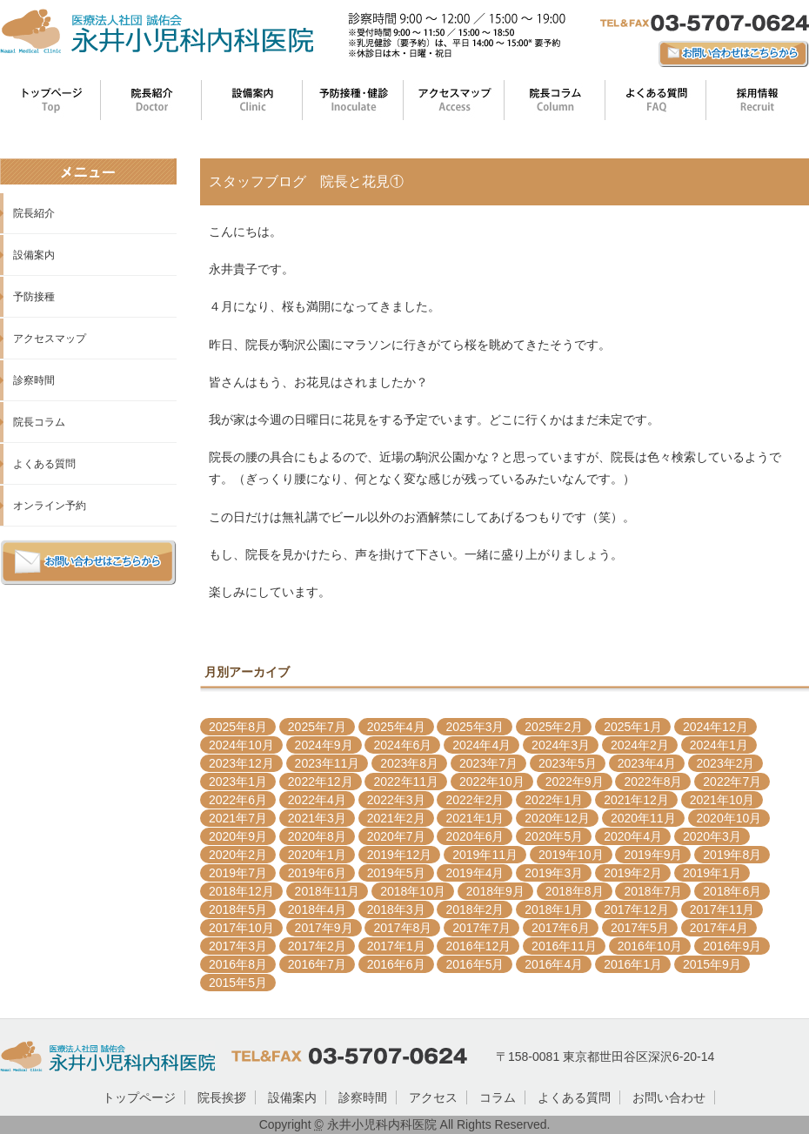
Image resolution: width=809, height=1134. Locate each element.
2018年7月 (653, 891)
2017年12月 (636, 909)
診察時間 (34, 380)
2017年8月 (402, 928)
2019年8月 (732, 855)
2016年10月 (650, 946)
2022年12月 (320, 781)
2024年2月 (640, 745)
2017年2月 (317, 946)
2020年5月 (554, 836)
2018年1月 (554, 909)
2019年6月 (317, 873)
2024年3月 (561, 745)
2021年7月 (238, 818)
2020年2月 (238, 855)
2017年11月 (722, 909)
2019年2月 (633, 873)
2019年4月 (474, 873)
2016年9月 (732, 946)
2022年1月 (554, 800)
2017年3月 (238, 946)
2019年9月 (653, 855)
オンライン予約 (49, 506)
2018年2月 (474, 909)
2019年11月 (485, 855)
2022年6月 (238, 800)
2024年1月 (719, 745)
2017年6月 (561, 928)
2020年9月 (238, 836)
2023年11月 (327, 763)
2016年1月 (633, 964)
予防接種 (34, 297)
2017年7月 (481, 928)
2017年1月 (396, 946)
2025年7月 (317, 727)
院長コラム (39, 422)
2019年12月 (399, 855)
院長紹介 (34, 213)
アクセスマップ (49, 338)
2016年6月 (396, 964)
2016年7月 (317, 964)
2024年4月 (481, 745)
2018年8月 (574, 891)
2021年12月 (636, 800)
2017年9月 (324, 928)
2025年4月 (396, 727)
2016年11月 (564, 946)
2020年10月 (729, 818)
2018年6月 (732, 891)
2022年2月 (474, 800)
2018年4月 (317, 909)
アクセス (433, 1097)
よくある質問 (44, 464)
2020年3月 (712, 836)
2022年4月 (317, 800)
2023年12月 (241, 763)
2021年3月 (317, 818)
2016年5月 (474, 964)
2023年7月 (488, 763)
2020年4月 (633, 836)
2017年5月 (640, 928)
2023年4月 (647, 763)
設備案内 (34, 255)
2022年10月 (492, 781)
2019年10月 (571, 855)
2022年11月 (405, 781)
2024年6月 (402, 745)
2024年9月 (324, 745)
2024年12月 (715, 727)
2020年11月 (643, 818)
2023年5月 (567, 763)
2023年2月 (726, 763)
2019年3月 (554, 873)
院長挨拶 (221, 1097)
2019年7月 (238, 873)
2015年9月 (712, 964)
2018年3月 (396, 909)
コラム (497, 1097)
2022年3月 (396, 800)
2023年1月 (238, 781)
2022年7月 (732, 781)
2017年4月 (719, 928)
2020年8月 (317, 836)
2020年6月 (474, 836)
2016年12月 (478, 946)
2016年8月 (238, 964)
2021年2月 (396, 818)
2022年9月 (574, 781)
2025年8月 (238, 727)
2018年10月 (412, 891)
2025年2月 (554, 727)
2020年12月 (557, 818)
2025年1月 (633, 727)
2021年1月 (474, 818)
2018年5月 (238, 909)
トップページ (139, 1097)
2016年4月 (554, 964)
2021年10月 (722, 800)
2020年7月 (396, 836)
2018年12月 (241, 891)
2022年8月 (653, 781)
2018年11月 (327, 891)
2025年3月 (474, 727)
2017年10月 (241, 928)
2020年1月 (317, 855)
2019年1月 (712, 873)
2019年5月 (396, 873)
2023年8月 (409, 763)
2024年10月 (241, 745)
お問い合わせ (668, 1097)
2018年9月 (495, 891)
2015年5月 (238, 983)
